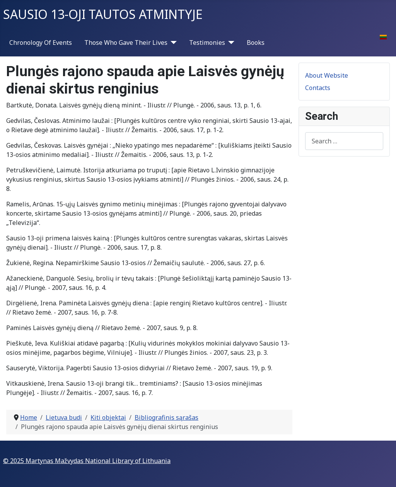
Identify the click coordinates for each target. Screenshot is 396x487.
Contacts (317, 87)
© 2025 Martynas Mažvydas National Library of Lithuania (87, 460)
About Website (326, 75)
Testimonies (207, 42)
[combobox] (344, 141)
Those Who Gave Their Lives (125, 42)
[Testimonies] (229, 42)
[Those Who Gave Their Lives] (172, 42)
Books (256, 42)
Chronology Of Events (40, 42)
